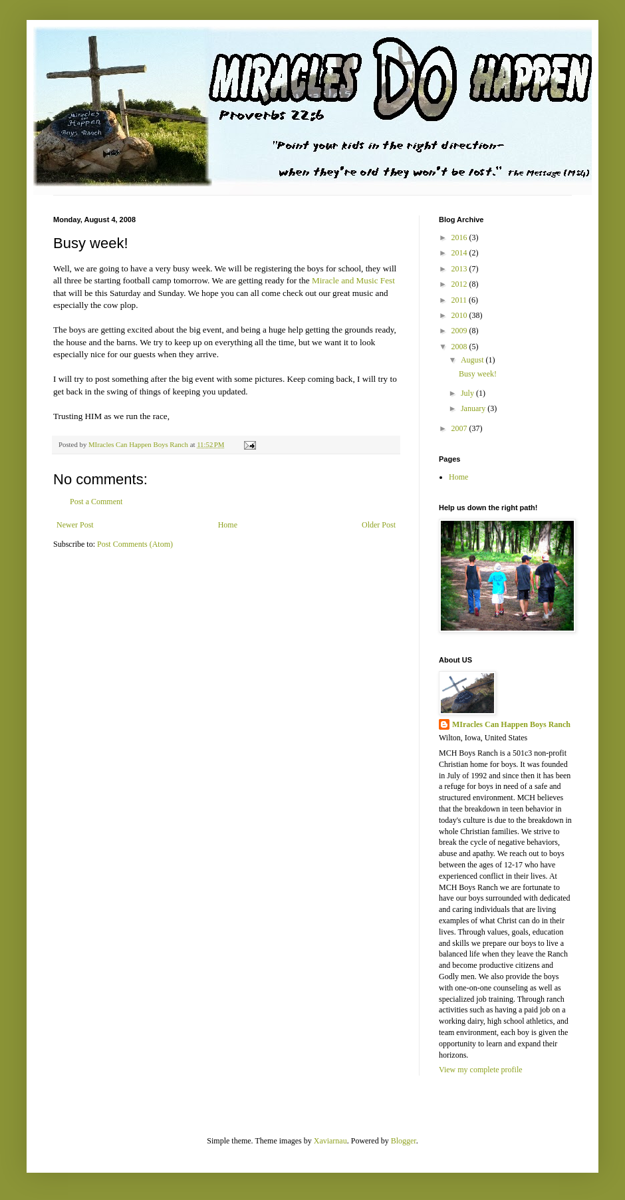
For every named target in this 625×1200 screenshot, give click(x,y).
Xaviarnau (330, 1140)
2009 (460, 330)
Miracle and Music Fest (353, 280)
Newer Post (75, 524)
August (473, 360)
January (474, 408)
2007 (460, 428)
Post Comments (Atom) (135, 544)
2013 (460, 268)
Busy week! (478, 373)
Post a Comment (96, 501)
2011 (460, 300)
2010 (460, 315)
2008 (460, 346)
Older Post (379, 524)
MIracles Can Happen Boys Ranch (511, 724)
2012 (460, 284)
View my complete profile (481, 1069)
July (468, 393)
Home (227, 524)
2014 (460, 252)
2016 (460, 237)
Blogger (403, 1140)
